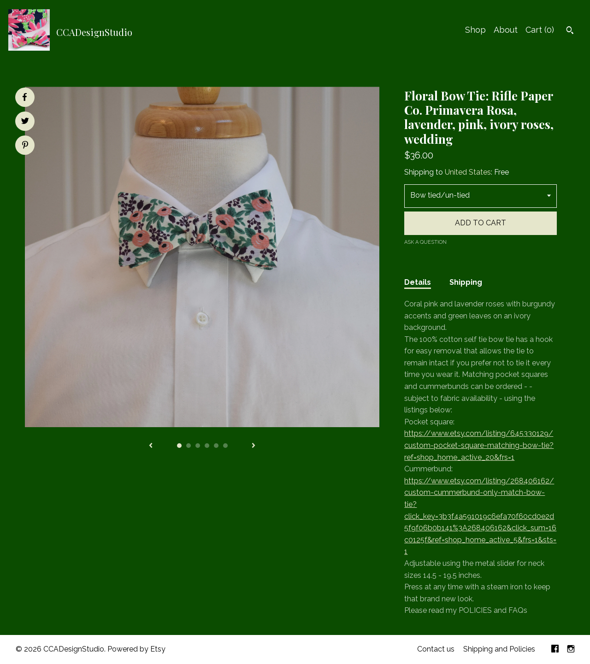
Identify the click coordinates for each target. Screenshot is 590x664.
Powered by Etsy (136, 649)
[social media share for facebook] (24, 97)
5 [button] (216, 445)
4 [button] (207, 445)
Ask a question (425, 242)
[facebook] (555, 649)
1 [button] (179, 445)
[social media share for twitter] (25, 122)
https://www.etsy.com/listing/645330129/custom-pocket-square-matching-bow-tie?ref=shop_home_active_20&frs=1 (479, 445)
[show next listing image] (253, 446)
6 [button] (225, 445)
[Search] (569, 31)
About (506, 30)
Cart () (539, 30)
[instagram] (570, 649)
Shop (475, 30)
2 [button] (188, 445)
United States (468, 172)
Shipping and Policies (499, 649)
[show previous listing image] (150, 446)
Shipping (465, 282)
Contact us (435, 649)
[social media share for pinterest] (25, 146)
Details (417, 282)
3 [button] (197, 445)
